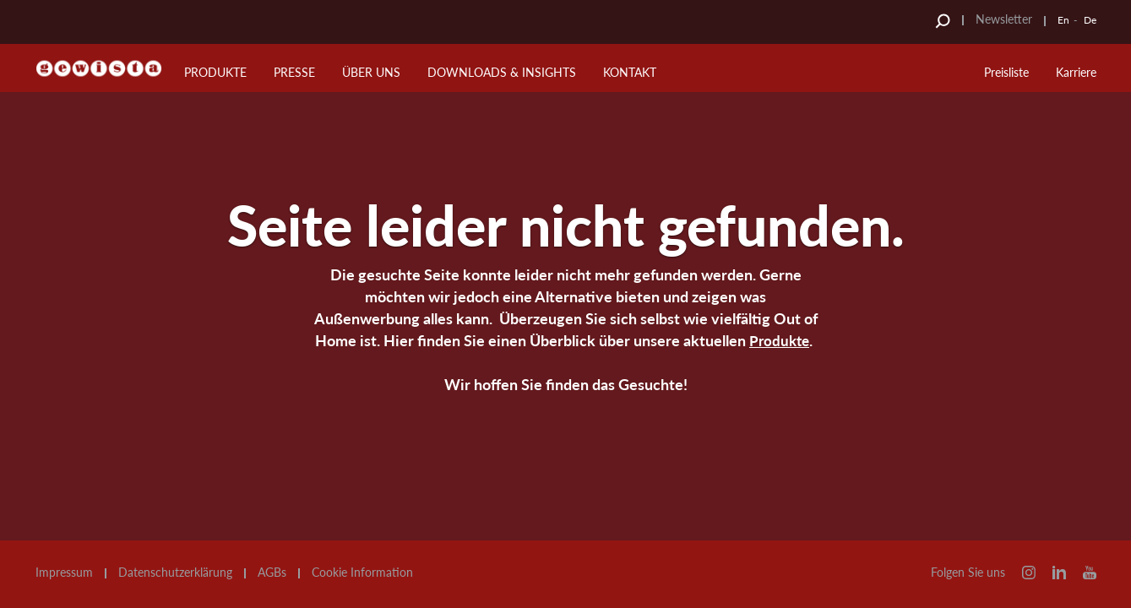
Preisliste (1006, 72)
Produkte (779, 340)
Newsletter (1004, 19)
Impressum (64, 572)
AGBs (272, 572)
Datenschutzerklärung (175, 572)
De (1090, 20)
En (1063, 20)
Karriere (1076, 72)
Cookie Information (362, 572)
